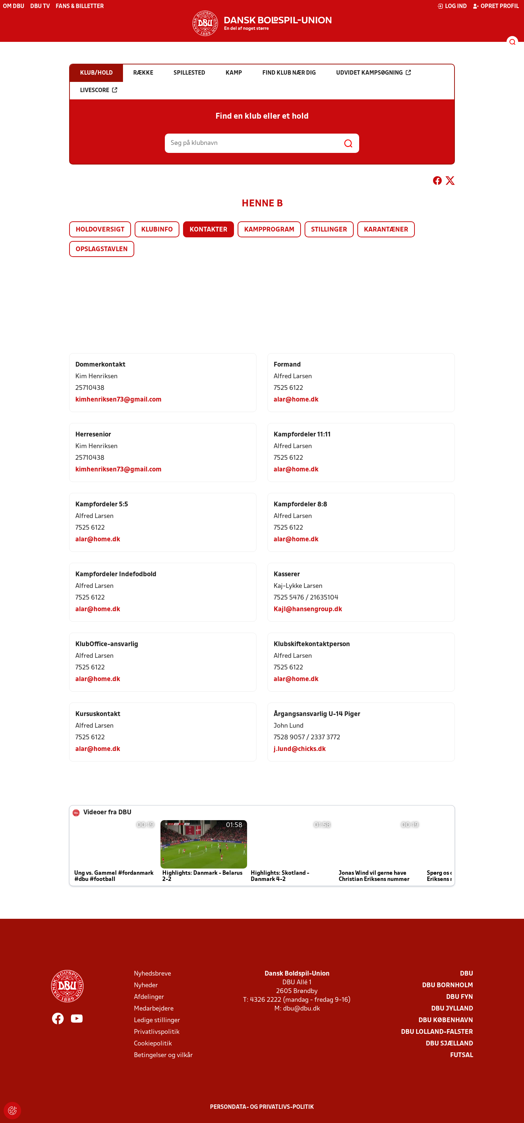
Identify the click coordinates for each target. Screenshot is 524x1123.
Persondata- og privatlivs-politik (262, 1107)
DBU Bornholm (447, 985)
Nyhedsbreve (152, 974)
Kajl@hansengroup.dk (308, 609)
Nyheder (146, 985)
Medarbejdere (154, 1009)
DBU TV (40, 6)
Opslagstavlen (102, 249)
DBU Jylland (452, 1009)
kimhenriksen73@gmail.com (118, 400)
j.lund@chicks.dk (300, 749)
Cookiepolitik (153, 1044)
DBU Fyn (459, 997)
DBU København (445, 1020)
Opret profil (496, 6)
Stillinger (329, 230)
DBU (466, 974)
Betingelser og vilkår (163, 1055)
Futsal (461, 1055)
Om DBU (13, 6)
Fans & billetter (80, 6)
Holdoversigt (100, 230)
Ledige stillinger (157, 1020)
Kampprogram (269, 230)
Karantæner (386, 230)
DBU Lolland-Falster (437, 1032)
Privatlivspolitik (156, 1032)
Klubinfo (157, 230)
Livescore (98, 90)
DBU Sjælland (449, 1044)
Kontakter (208, 230)
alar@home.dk (296, 400)
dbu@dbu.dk (301, 1009)
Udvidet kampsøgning (373, 73)
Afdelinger (149, 997)
